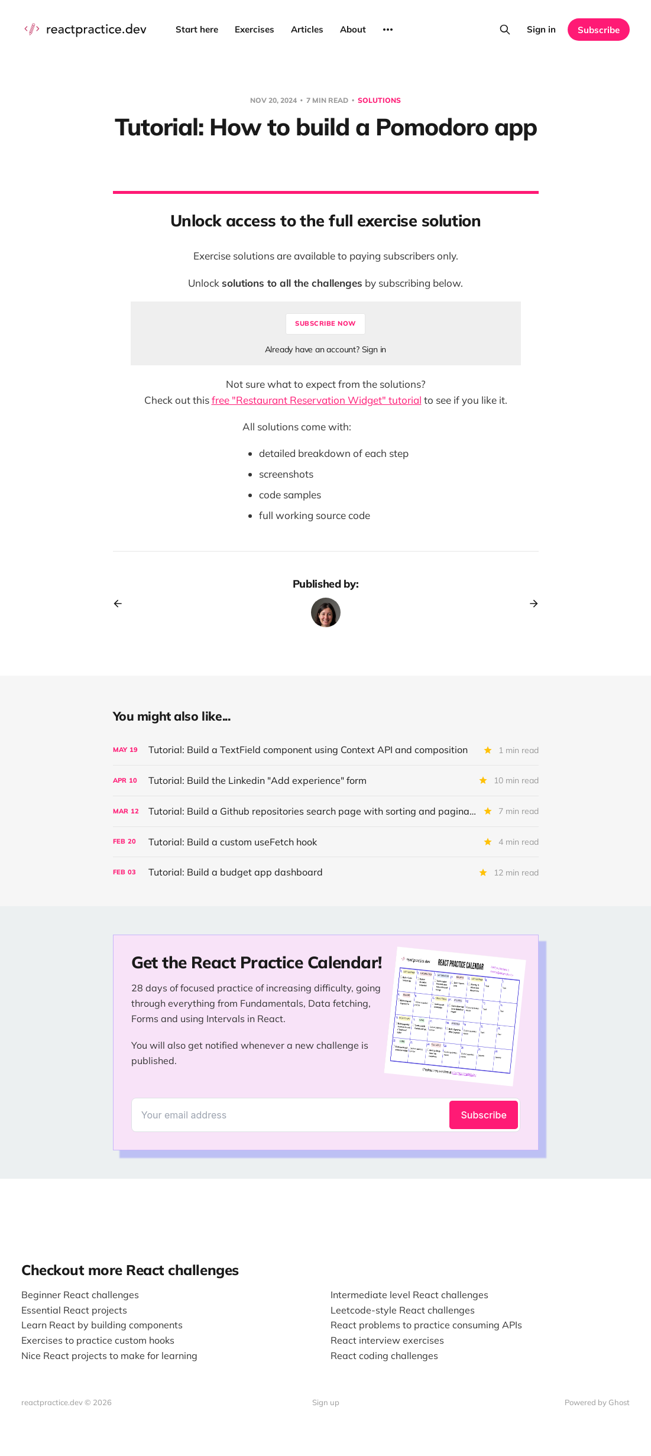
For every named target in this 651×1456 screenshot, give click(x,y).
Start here (197, 29)
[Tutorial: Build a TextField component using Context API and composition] (326, 750)
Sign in (541, 29)
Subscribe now (325, 323)
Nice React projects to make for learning (109, 1355)
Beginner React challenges (80, 1295)
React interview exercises (387, 1340)
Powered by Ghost (597, 1402)
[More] (388, 29)
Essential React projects (74, 1310)
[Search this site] (505, 29)
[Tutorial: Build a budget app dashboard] (326, 872)
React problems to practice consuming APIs (426, 1325)
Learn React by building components (102, 1325)
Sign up (325, 1402)
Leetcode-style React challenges (403, 1310)
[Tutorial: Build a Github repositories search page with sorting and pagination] (326, 811)
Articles (307, 29)
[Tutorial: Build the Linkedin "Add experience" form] (326, 781)
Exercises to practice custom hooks (97, 1340)
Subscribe (599, 29)
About (353, 29)
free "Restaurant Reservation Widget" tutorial (317, 400)
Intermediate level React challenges (409, 1295)
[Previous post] (122, 603)
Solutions (379, 100)
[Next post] (530, 603)
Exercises (254, 29)
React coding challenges (384, 1355)
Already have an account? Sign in (326, 349)
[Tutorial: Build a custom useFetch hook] (326, 842)
